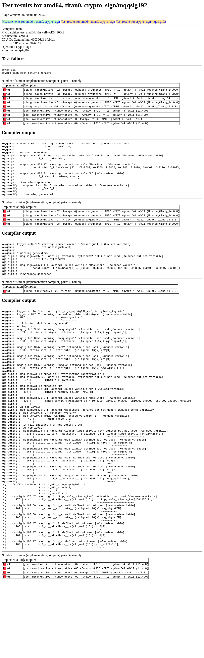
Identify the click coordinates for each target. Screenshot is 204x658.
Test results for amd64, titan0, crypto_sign (88, 21)
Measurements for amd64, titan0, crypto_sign (31, 21)
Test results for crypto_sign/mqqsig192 (141, 21)
